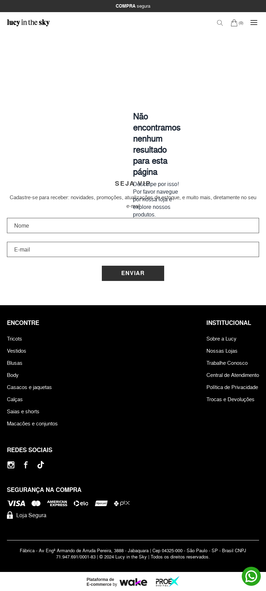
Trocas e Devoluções (230, 399)
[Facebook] (26, 465)
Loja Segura (26, 515)
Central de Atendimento (232, 375)
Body (13, 375)
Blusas (15, 363)
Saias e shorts (23, 411)
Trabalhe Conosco (227, 363)
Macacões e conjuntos (32, 423)
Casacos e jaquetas (29, 387)
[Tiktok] (41, 465)
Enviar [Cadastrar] (133, 273)
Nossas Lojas (222, 350)
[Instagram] (11, 465)
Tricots (14, 338)
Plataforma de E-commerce (100, 582)
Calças (15, 399)
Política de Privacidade (232, 387)
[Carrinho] (237, 22)
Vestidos (16, 350)
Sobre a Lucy (221, 338)
